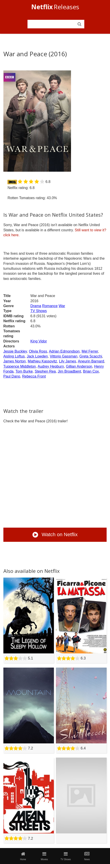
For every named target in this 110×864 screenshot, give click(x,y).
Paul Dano (11, 376)
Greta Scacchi (90, 356)
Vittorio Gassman (63, 356)
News (87, 856)
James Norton (14, 361)
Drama (35, 306)
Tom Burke (24, 371)
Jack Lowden (37, 356)
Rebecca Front (34, 376)
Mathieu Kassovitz (42, 361)
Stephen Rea (45, 371)
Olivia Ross (38, 351)
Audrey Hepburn (51, 366)
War (62, 306)
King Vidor (38, 341)
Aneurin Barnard (91, 361)
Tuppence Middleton (19, 366)
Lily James (67, 361)
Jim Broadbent (69, 371)
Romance (49, 306)
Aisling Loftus (14, 356)
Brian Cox (91, 371)
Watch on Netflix (55, 534)
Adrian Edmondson (64, 351)
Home (23, 856)
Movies (44, 856)
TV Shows (38, 311)
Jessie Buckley (15, 351)
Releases (55, 6)
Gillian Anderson (79, 366)
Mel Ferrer (90, 351)
